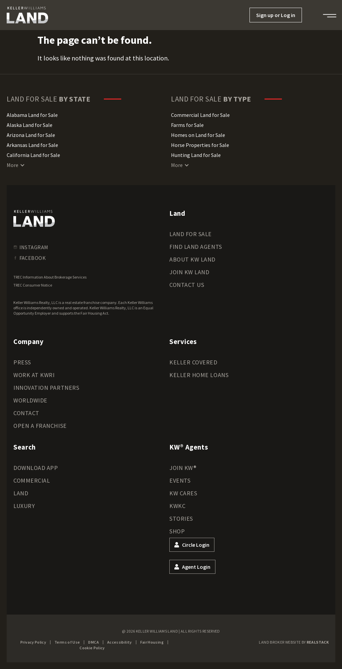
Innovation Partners (46, 387)
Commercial (31, 480)
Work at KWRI (33, 375)
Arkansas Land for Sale (32, 145)
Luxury (24, 506)
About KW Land (192, 259)
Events (179, 480)
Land (20, 493)
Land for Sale (190, 234)
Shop (177, 531)
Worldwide (30, 400)
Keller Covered (193, 362)
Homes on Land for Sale (198, 135)
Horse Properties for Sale (200, 145)
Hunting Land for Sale (196, 155)
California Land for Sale (33, 155)
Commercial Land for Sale (200, 115)
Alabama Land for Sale (32, 115)
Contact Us (186, 285)
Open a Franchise (40, 426)
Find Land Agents (195, 246)
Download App (35, 468)
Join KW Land (189, 272)
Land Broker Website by (294, 642)
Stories (181, 518)
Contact (26, 413)
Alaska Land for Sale (29, 125)
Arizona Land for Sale (31, 135)
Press (22, 362)
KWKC (177, 506)
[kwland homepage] (34, 218)
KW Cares (183, 493)
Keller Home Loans (198, 375)
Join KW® (182, 468)
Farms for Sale (187, 125)
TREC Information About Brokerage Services (50, 277)
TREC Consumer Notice (32, 285)
